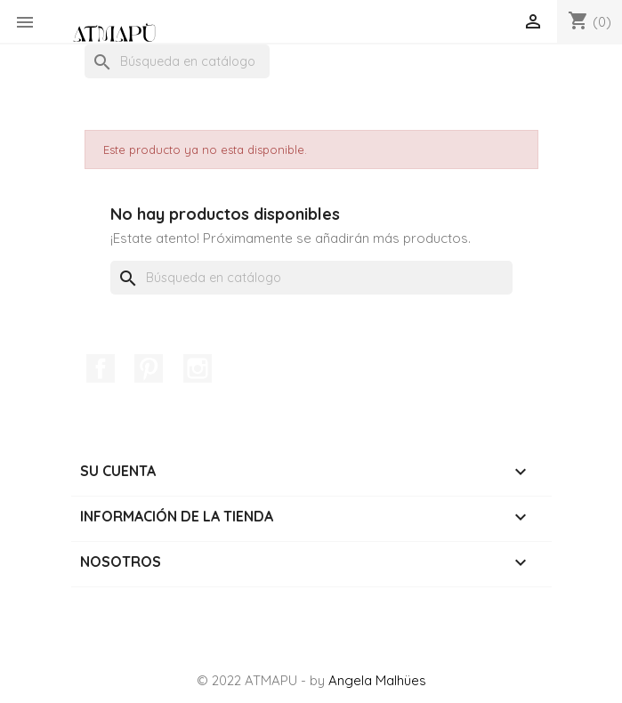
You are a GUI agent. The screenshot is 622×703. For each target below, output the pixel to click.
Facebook (100, 368)
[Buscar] (177, 61)
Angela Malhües (377, 680)
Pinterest (148, 368)
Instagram (197, 368)
